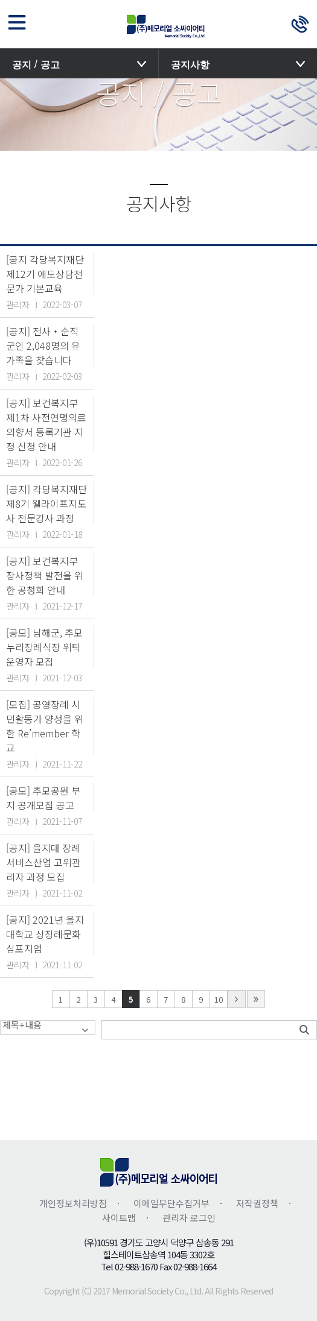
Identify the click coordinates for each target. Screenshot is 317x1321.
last (256, 999)
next (237, 999)
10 (218, 999)
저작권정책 (257, 1203)
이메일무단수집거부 (171, 1203)
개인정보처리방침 (73, 1203)
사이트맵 (119, 1217)
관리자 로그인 (189, 1217)
